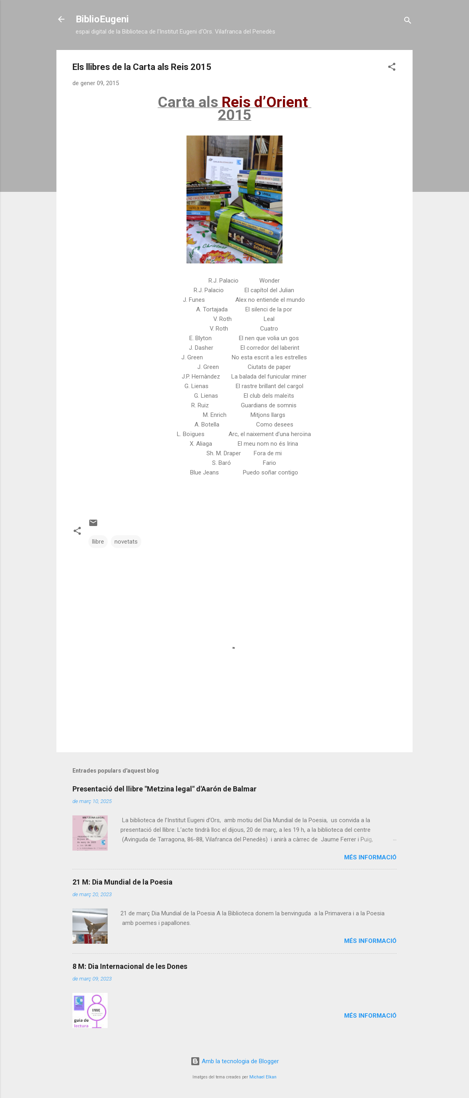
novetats (126, 541)
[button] (392, 68)
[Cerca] (408, 22)
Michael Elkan (263, 1077)
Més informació (370, 857)
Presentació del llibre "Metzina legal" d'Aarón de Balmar (164, 789)
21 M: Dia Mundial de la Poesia (122, 882)
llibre (98, 541)
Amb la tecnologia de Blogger (234, 1061)
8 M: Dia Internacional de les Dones (129, 966)
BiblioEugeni (102, 19)
